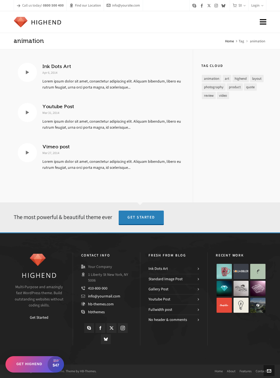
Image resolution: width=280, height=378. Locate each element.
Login (257, 5)
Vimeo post (56, 146)
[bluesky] (224, 6)
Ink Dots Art (56, 66)
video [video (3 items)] (223, 95)
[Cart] (239, 5)
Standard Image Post (165, 279)
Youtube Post (58, 106)
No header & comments (167, 319)
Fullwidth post (160, 309)
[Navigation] (263, 22)
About (231, 371)
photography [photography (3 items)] (213, 87)
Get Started (141, 217)
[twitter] (209, 5)
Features (246, 371)
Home (229, 41)
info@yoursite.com (123, 5)
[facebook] (202, 6)
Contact (261, 371)
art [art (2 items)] (227, 78)
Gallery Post (158, 289)
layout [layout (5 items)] (256, 78)
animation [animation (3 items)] (211, 78)
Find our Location (85, 5)
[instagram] (217, 5)
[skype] (195, 6)
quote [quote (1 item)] (250, 87)
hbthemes (96, 312)
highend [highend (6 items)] (241, 78)
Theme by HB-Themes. (81, 371)
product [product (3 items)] (235, 87)
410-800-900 (97, 288)
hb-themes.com (101, 304)
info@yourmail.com (104, 296)
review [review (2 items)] (209, 95)
